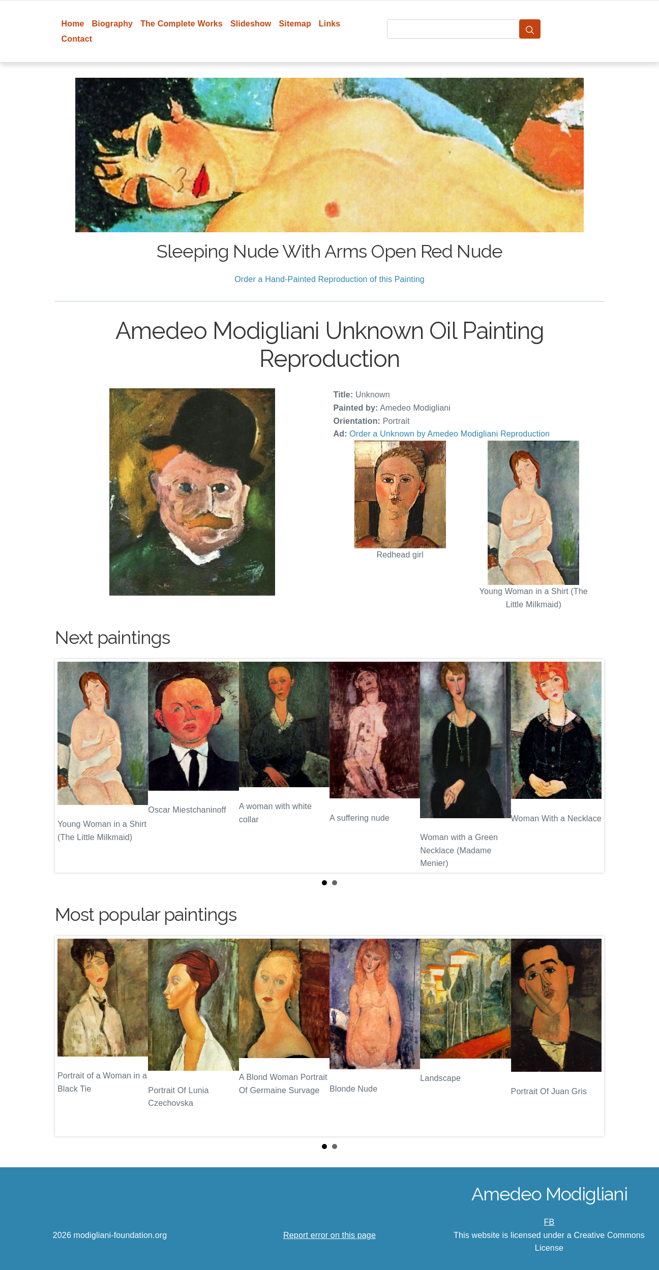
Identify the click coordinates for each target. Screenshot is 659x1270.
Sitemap (295, 23)
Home (73, 23)
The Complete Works (181, 23)
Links (330, 23)
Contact (77, 39)
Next (588, 766)
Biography (112, 23)
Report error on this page (329, 1235)
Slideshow (251, 23)
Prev (71, 766)
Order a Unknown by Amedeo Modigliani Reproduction (449, 433)
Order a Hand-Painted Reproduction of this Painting (329, 279)
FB (549, 1222)
